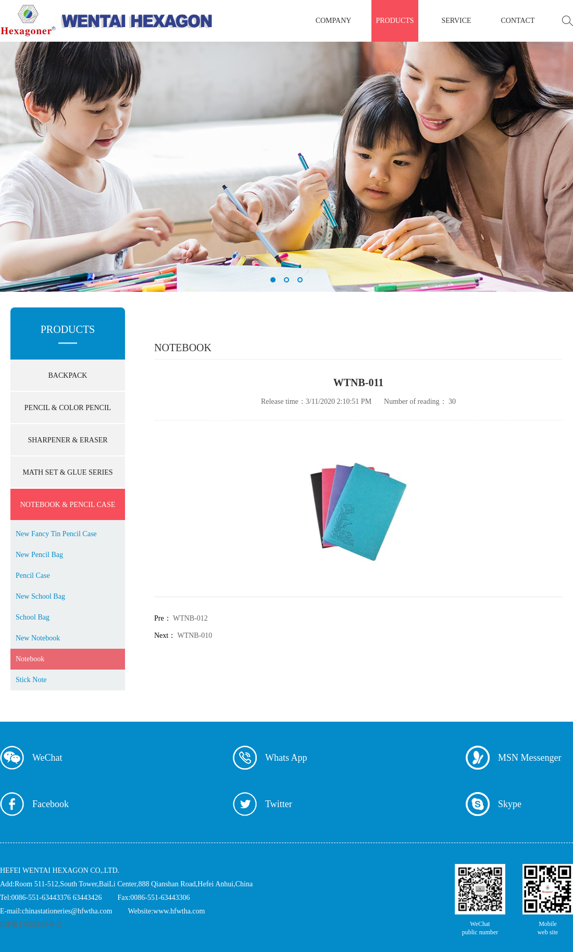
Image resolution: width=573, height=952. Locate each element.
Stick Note (31, 680)
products (395, 20)
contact (518, 20)
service (456, 20)
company (334, 20)
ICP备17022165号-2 (30, 925)
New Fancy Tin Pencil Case (56, 534)
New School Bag (40, 596)
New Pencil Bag (39, 555)
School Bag (32, 617)
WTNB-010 (194, 635)
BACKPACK (68, 375)
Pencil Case (33, 575)
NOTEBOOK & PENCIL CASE (68, 505)
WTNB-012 (190, 618)
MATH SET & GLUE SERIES (67, 472)
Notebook (30, 659)
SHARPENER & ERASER (67, 440)
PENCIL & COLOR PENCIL (67, 408)
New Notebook (38, 638)
